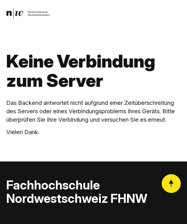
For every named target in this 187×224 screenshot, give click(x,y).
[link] (27, 13)
